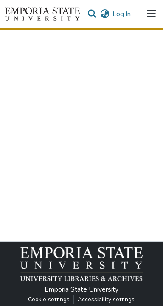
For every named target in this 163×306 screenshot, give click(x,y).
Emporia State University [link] (81, 289)
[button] (42, 14)
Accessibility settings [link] (106, 299)
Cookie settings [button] (49, 299)
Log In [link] (121, 14)
